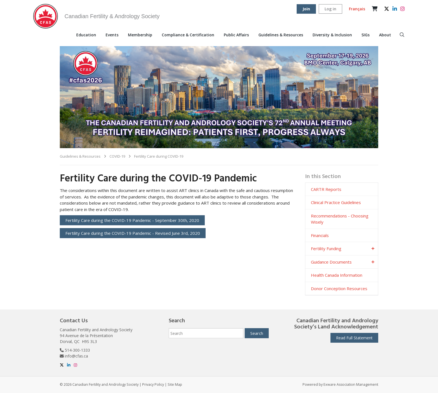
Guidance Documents (331, 262)
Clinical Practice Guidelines (336, 202)
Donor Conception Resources (339, 288)
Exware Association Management (350, 384)
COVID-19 (117, 156)
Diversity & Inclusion (332, 34)
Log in (330, 8)
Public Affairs (236, 34)
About (385, 34)
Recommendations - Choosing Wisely (339, 219)
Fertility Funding (326, 248)
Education (86, 34)
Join (306, 8)
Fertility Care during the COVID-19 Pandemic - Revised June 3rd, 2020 (132, 233)
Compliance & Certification (188, 34)
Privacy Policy (153, 384)
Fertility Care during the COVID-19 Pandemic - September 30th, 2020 (132, 220)
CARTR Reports (326, 189)
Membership (140, 34)
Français (357, 8)
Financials (320, 235)
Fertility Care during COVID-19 (158, 156)
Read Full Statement (354, 337)
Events (112, 34)
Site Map (175, 384)
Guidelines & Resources (280, 34)
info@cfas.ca (76, 356)
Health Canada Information (336, 275)
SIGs (365, 34)
